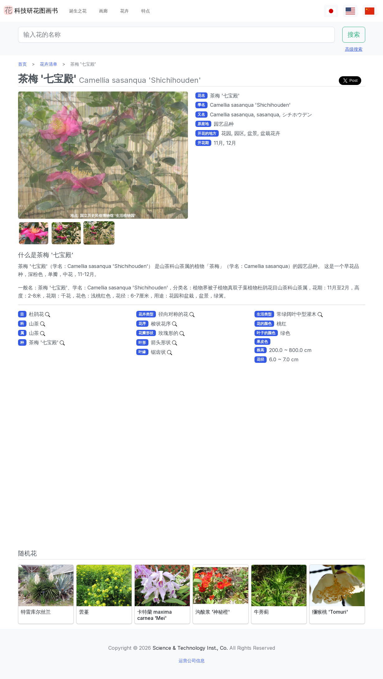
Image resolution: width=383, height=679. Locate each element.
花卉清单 (48, 64)
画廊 (103, 10)
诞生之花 (77, 10)
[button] (33, 233)
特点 (145, 10)
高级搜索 (353, 49)
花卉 (124, 10)
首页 (22, 64)
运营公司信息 (192, 660)
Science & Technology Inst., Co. (190, 648)
